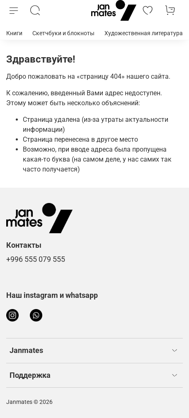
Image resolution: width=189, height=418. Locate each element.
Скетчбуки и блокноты (63, 33)
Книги (14, 33)
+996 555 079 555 (35, 259)
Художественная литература (143, 33)
